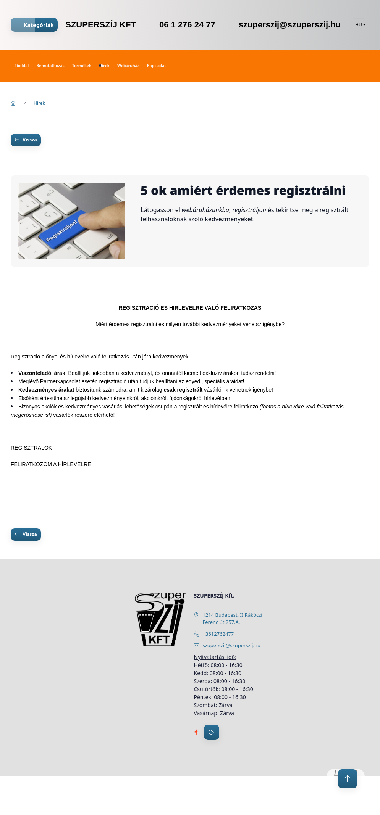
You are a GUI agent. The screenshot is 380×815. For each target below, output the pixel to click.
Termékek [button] (82, 65)
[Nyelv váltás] (358, 24)
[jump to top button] (347, 778)
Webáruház (128, 65)
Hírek (104, 65)
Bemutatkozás (50, 65)
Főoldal (22, 65)
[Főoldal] (13, 103)
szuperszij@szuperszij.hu (231, 645)
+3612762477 (218, 633)
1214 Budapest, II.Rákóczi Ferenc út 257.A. (232, 618)
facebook (196, 732)
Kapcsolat (156, 65)
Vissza (30, 140)
